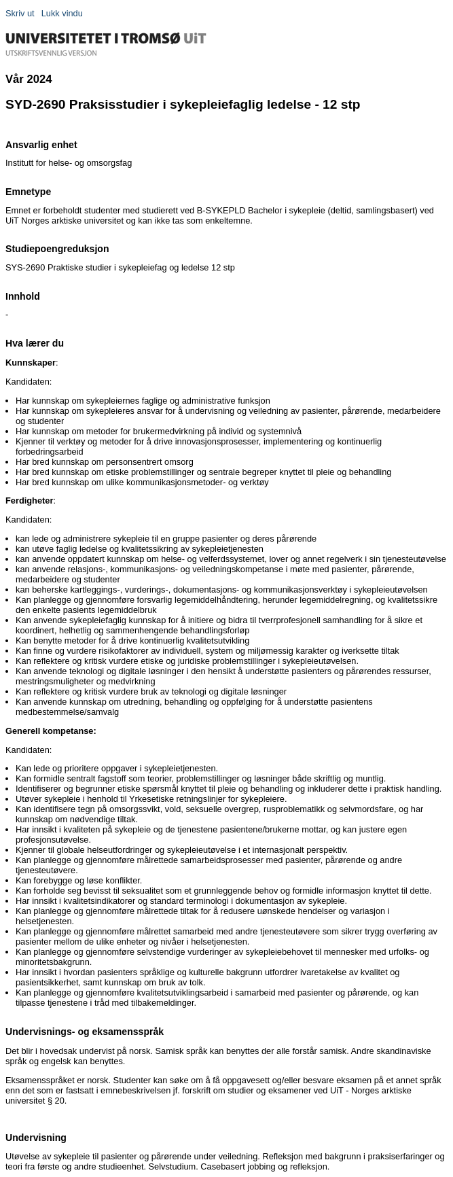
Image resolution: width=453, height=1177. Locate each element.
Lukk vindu (62, 13)
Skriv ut (20, 13)
